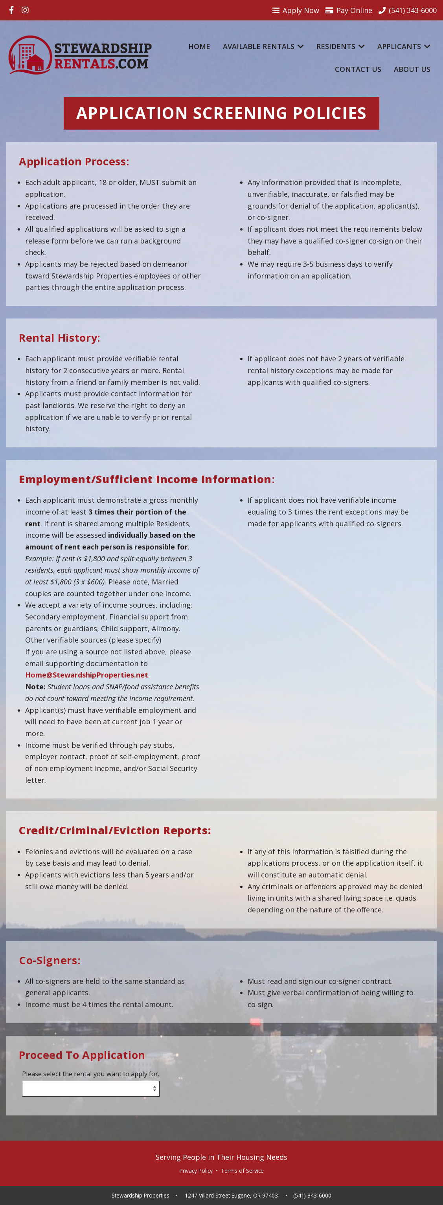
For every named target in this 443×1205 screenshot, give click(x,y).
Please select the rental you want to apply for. (90, 1074)
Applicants (403, 46)
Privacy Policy (196, 1171)
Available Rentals (263, 46)
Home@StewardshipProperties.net (86, 674)
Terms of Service (242, 1171)
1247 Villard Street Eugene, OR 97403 (231, 1195)
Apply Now (295, 10)
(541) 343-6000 (312, 1195)
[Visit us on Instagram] (25, 10)
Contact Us (358, 69)
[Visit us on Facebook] (11, 10)
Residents (340, 46)
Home (199, 46)
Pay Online (348, 10)
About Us (412, 69)
